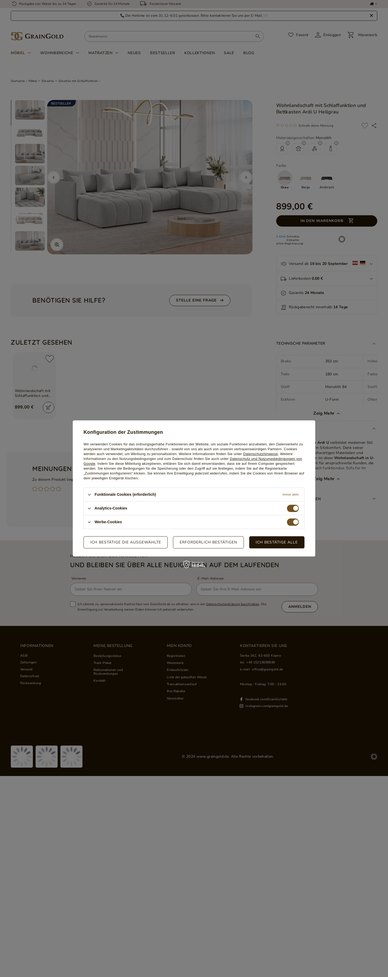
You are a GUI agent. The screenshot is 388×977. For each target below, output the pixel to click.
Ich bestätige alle (277, 542)
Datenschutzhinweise (260, 454)
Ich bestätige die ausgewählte (125, 542)
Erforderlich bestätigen (208, 542)
